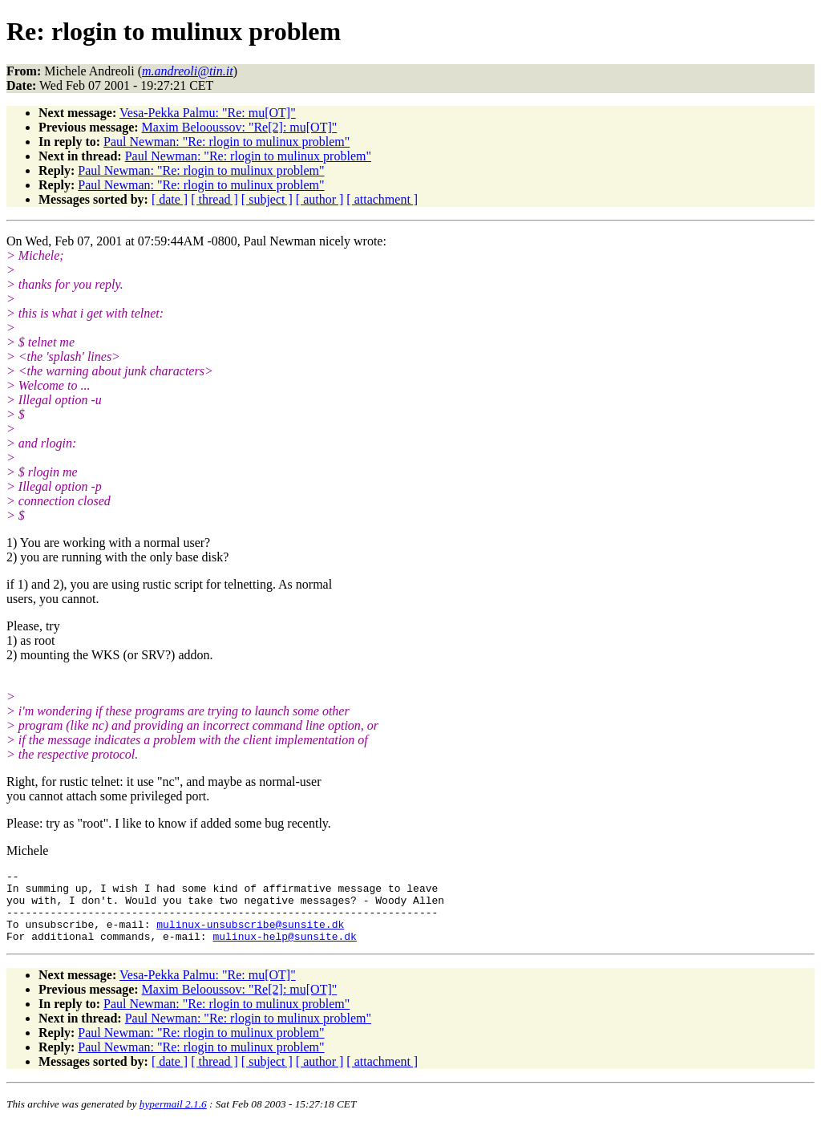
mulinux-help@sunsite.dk (284, 950)
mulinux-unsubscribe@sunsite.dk (250, 936)
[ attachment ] (382, 199)
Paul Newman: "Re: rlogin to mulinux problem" (226, 141)
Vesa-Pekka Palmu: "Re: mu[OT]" (207, 112)
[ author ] (320, 199)
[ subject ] (267, 199)
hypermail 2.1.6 (173, 1118)
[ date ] (170, 199)
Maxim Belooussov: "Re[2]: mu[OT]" (240, 127)
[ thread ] (214, 199)
